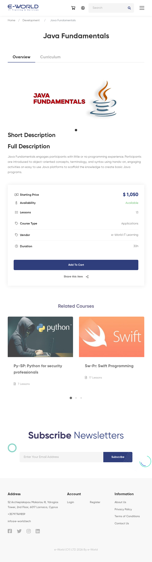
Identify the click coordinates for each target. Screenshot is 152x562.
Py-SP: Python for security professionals (38, 371)
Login (70, 502)
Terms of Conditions (127, 516)
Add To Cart (76, 265)
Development (31, 20)
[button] (76, 130)
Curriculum (50, 57)
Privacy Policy (123, 509)
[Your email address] (61, 457)
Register (95, 502)
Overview (21, 57)
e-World (92, 549)
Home (11, 20)
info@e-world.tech (19, 521)
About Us (120, 502)
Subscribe (117, 457)
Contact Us (122, 523)
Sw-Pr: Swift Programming (109, 368)
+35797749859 (16, 514)
